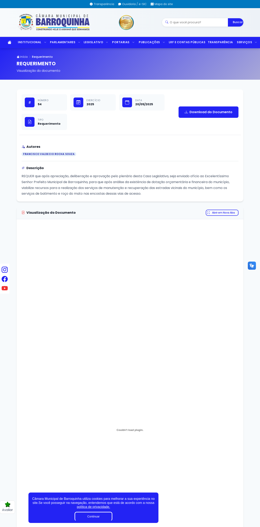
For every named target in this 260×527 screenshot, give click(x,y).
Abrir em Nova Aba (221, 213)
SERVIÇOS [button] (247, 42)
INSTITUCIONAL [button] (32, 42)
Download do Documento (208, 112)
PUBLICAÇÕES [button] (152, 42)
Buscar (238, 22)
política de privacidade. (93, 507)
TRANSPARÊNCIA (220, 42)
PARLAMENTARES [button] (65, 42)
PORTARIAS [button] (123, 42)
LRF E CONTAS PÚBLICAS (186, 42)
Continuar (93, 516)
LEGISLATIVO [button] (96, 42)
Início (22, 57)
